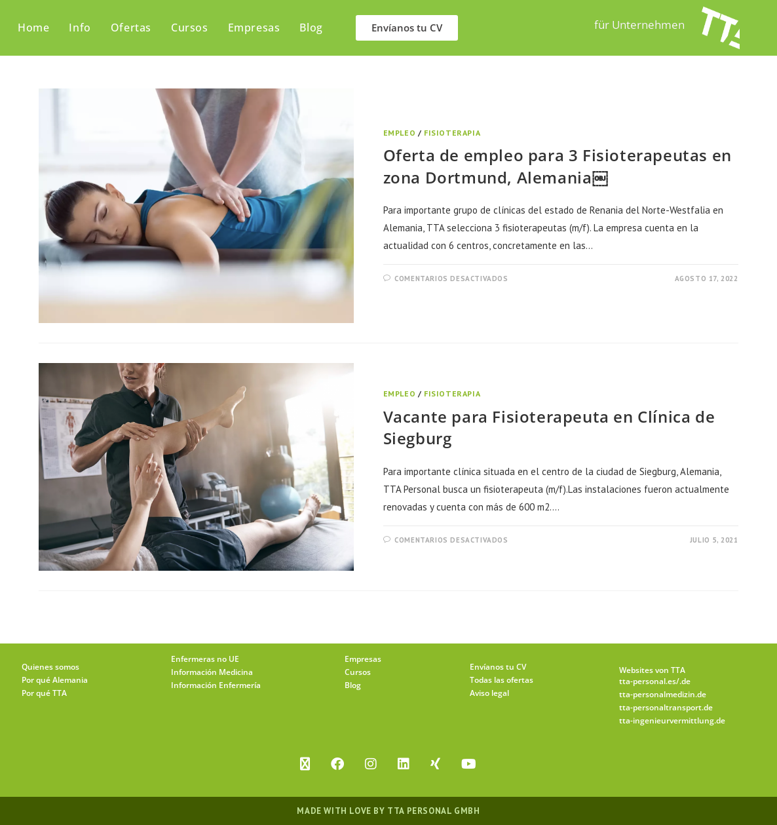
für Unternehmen (639, 24)
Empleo (399, 133)
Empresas (363, 658)
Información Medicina (212, 672)
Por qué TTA (44, 693)
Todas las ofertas (501, 679)
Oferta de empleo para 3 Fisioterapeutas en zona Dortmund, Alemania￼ (557, 166)
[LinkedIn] (403, 764)
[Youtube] (469, 764)
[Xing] (435, 764)
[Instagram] (370, 764)
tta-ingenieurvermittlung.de (672, 720)
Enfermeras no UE (205, 658)
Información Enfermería (216, 685)
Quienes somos (50, 666)
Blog (353, 685)
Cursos (358, 672)
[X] (305, 764)
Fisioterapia (452, 133)
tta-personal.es (647, 681)
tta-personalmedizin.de (662, 694)
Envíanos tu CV (498, 666)
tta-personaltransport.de (666, 707)
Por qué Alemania (55, 679)
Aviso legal (489, 693)
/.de (683, 681)
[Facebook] (337, 764)
